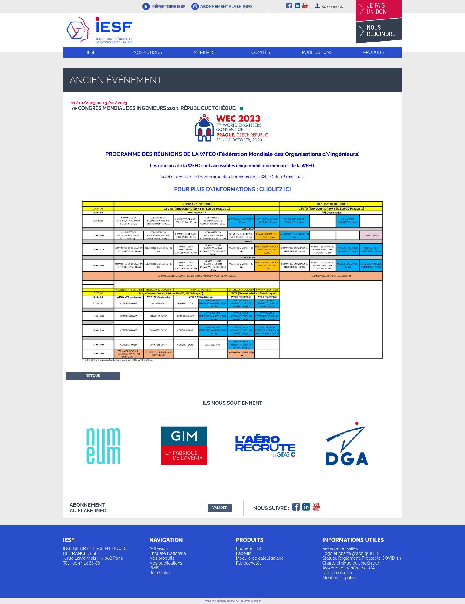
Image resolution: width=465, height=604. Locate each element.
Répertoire (160, 572)
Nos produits (162, 558)
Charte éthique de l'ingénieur (350, 563)
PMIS (155, 567)
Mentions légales (339, 577)
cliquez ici (275, 189)
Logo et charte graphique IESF (352, 553)
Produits (373, 52)
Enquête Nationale (168, 553)
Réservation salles (340, 548)
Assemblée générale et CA (348, 567)
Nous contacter (337, 572)
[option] (110, 445)
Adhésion (159, 548)
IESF (91, 52)
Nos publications (166, 563)
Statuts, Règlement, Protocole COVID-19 (361, 558)
